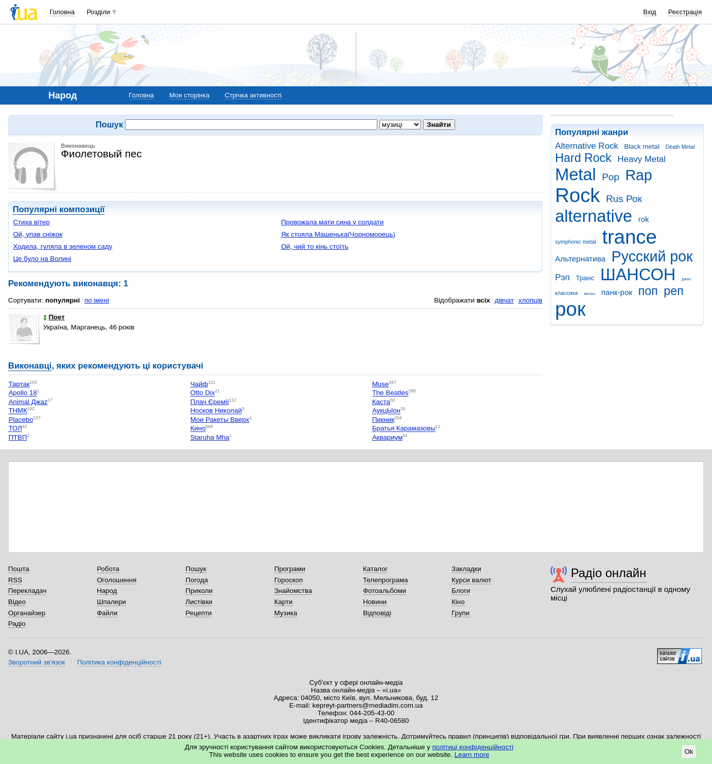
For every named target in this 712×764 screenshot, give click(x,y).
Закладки (466, 569)
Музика (285, 613)
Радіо (16, 623)
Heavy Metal (642, 159)
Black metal (641, 146)
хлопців (530, 300)
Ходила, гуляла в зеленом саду (62, 246)
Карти (283, 602)
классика (566, 293)
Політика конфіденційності (119, 662)
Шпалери (111, 602)
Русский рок (652, 256)
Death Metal (680, 147)
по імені (96, 300)
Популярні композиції (59, 209)
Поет (54, 317)
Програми (289, 569)
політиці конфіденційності (472, 747)
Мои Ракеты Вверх (219, 419)
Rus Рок (624, 198)
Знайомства (293, 590)
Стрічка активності (252, 95)
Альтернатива (580, 258)
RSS (15, 580)
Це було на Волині (42, 258)
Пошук (195, 569)
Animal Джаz (28, 402)
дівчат (504, 300)
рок (570, 309)
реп (674, 290)
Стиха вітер (31, 222)
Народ (107, 590)
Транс (585, 278)
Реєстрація (685, 12)
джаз (686, 279)
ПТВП (18, 437)
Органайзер (26, 613)
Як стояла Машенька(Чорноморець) (338, 234)
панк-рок (616, 292)
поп (648, 290)
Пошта (18, 569)
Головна (62, 12)
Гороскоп (288, 580)
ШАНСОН (637, 274)
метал (589, 293)
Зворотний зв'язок (36, 662)
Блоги (460, 590)
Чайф (199, 384)
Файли (107, 613)
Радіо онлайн (608, 573)
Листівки (198, 602)
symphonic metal (575, 242)
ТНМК (18, 411)
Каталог (375, 569)
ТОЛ (15, 429)
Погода (196, 580)
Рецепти (198, 613)
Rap (638, 175)
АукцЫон (386, 411)
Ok (689, 751)
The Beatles (390, 393)
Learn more (472, 754)
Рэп (562, 277)
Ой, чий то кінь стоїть (314, 246)
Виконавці (30, 366)
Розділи (98, 12)
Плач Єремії (209, 402)
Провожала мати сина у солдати (332, 222)
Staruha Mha (210, 437)
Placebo (21, 419)
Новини (375, 602)
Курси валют (471, 580)
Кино (198, 429)
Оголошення (117, 580)
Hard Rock (583, 157)
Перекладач (27, 590)
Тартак (19, 384)
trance (629, 237)
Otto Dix (202, 393)
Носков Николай (216, 411)
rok (643, 219)
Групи (460, 613)
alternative (593, 216)
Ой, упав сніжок (37, 234)
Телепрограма (385, 580)
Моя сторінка (189, 95)
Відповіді (377, 613)
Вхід (650, 12)
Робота (108, 569)
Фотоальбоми (384, 590)
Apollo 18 (23, 393)
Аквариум (387, 437)
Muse (380, 384)
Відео (17, 602)
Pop (610, 177)
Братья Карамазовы (404, 429)
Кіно (458, 602)
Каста (381, 402)
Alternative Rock (586, 146)
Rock (577, 195)
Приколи (198, 590)
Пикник (383, 419)
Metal (575, 174)
